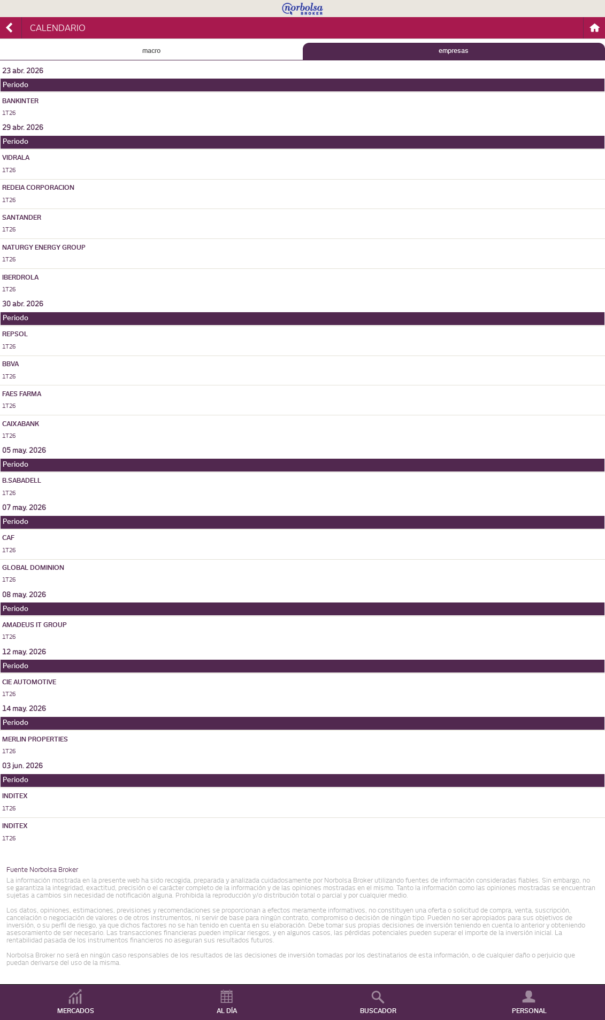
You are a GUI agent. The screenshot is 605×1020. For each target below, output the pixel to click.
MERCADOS (75, 1011)
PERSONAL (529, 1011)
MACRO (151, 51)
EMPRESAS (454, 51)
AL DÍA (227, 1011)
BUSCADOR (378, 1011)
